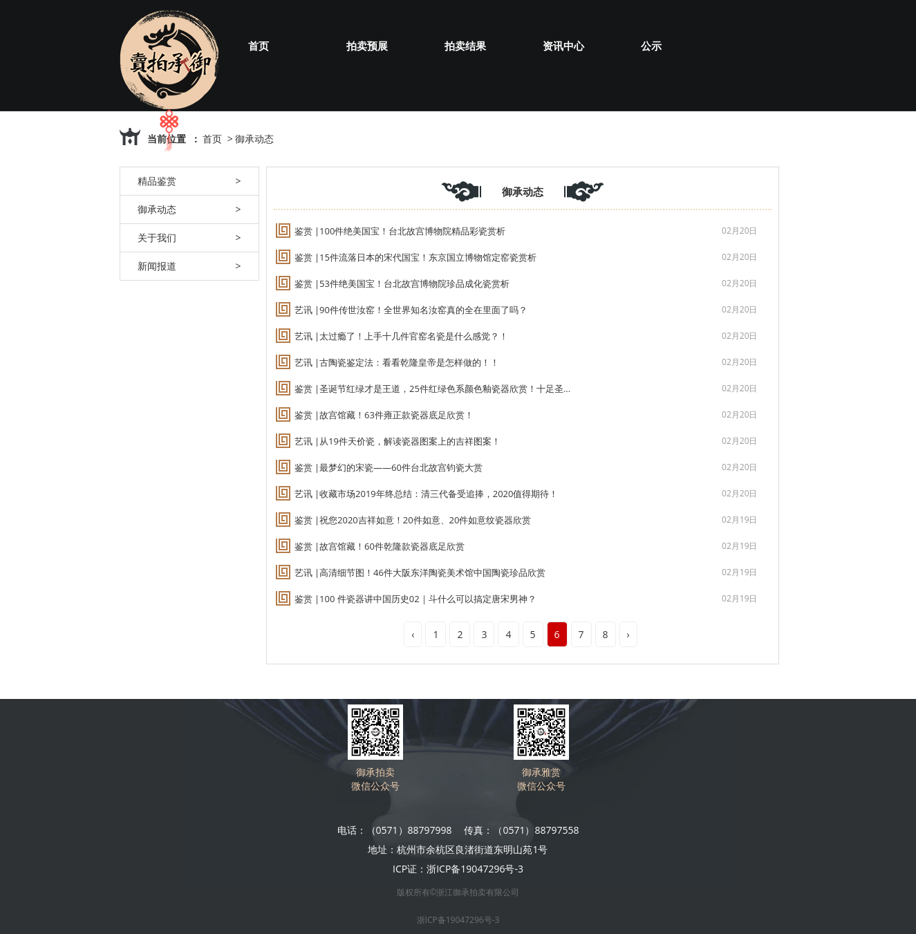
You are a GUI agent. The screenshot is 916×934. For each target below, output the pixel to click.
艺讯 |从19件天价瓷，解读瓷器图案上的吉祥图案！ (398, 441)
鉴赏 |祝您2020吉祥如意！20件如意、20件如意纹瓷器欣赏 (413, 520)
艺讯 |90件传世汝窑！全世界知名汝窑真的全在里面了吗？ (411, 309)
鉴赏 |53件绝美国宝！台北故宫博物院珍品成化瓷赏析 (402, 283)
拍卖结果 (465, 46)
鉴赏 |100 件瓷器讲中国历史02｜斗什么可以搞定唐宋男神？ (415, 598)
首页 (258, 46)
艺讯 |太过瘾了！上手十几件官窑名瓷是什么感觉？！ (402, 336)
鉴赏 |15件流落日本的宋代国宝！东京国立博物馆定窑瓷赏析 (415, 257)
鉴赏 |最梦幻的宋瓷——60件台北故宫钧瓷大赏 (389, 467)
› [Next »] (628, 634)
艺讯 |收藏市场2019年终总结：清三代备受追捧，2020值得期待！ (427, 493)
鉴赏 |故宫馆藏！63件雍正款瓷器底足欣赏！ (384, 415)
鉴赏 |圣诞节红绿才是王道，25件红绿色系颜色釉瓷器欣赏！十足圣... (433, 388)
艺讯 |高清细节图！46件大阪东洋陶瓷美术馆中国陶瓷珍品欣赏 (420, 572)
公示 (651, 46)
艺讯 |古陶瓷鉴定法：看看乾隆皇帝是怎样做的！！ (397, 362)
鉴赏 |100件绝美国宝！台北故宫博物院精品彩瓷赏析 (400, 231)
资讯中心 (563, 46)
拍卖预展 (367, 46)
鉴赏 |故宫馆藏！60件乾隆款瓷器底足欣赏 (380, 546)
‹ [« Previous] (412, 634)
